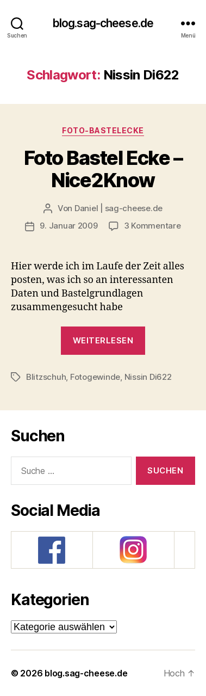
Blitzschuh (46, 377)
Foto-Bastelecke (103, 130)
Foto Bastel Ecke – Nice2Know (103, 169)
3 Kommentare (152, 225)
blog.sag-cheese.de (103, 23)
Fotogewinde (95, 377)
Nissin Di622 (148, 377)
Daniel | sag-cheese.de (118, 208)
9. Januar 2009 (68, 225)
